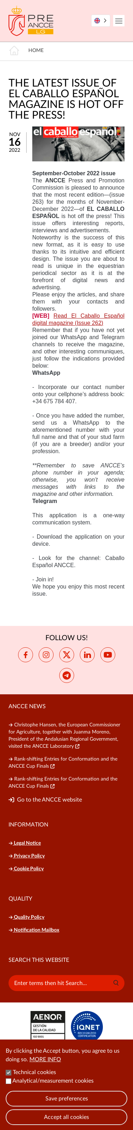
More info (45, 1067)
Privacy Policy (27, 856)
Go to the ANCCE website (49, 800)
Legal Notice (25, 843)
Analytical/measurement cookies (53, 1088)
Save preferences (66, 1106)
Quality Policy (26, 917)
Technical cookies (34, 1080)
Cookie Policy (26, 868)
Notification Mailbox (34, 930)
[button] (116, 983)
